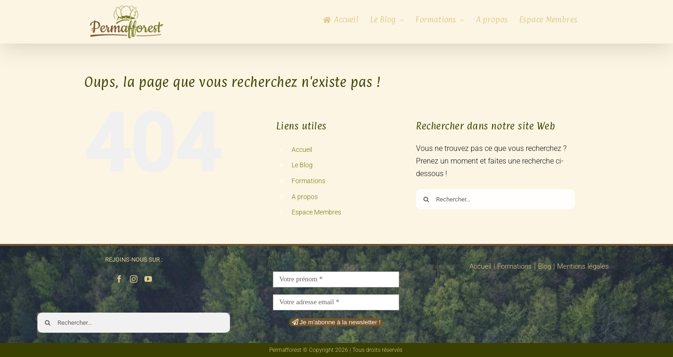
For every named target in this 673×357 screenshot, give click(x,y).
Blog (544, 266)
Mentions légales (583, 266)
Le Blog (302, 165)
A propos (305, 196)
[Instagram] (133, 279)
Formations (308, 181)
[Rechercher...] (495, 199)
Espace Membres (316, 212)
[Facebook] (119, 279)
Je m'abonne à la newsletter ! (336, 322)
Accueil (302, 149)
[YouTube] (148, 279)
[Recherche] (426, 199)
